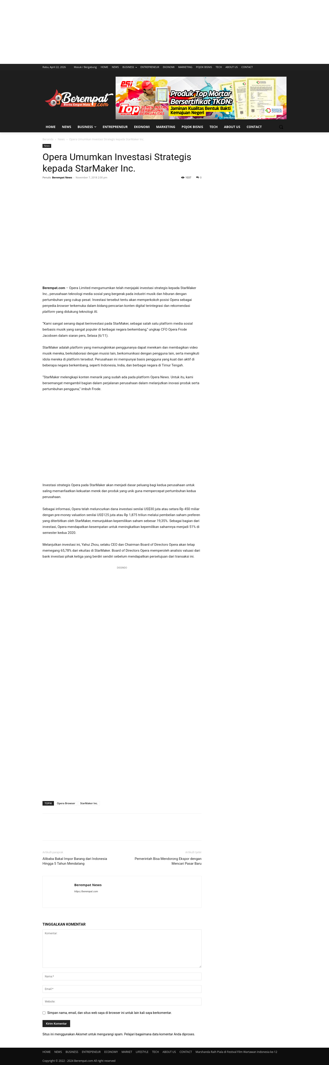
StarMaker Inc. (89, 803)
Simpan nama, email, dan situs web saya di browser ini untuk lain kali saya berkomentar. (109, 1013)
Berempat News (62, 177)
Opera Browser (66, 803)
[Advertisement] (164, 32)
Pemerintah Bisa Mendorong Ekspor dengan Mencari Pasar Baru (168, 861)
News (61, 139)
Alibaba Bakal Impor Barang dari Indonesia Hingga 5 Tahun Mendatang (74, 861)
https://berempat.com (86, 891)
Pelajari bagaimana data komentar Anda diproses (159, 1034)
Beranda (47, 139)
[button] (281, 126)
